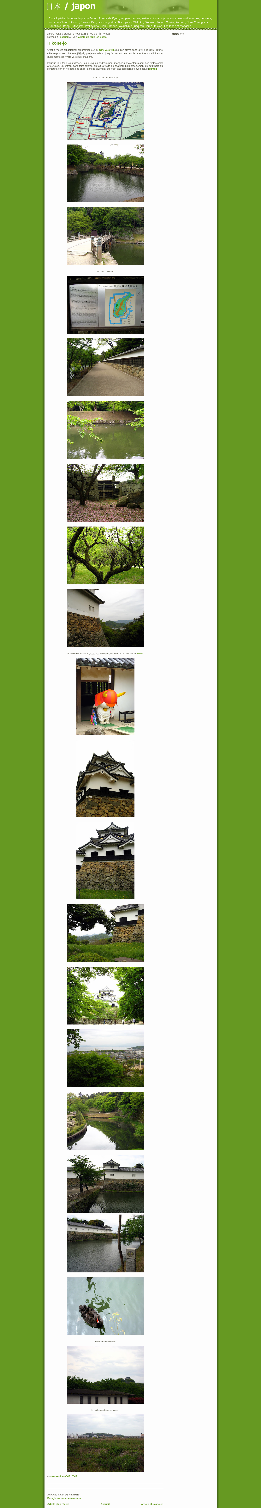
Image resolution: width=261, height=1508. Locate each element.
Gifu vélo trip (107, 49)
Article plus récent (58, 1504)
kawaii (140, 653)
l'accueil (64, 37)
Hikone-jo (57, 43)
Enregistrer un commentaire (64, 1498)
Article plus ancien (152, 1504)
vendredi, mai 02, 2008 (63, 1476)
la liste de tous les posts (92, 37)
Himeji (153, 68)
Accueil (105, 1504)
